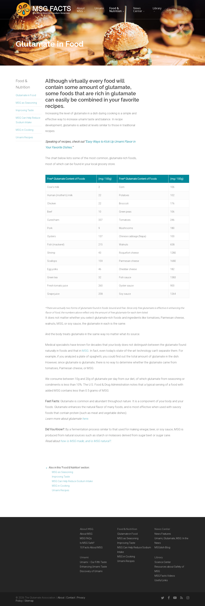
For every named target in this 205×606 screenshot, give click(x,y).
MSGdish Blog (162, 547)
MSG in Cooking (24, 129)
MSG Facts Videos (164, 575)
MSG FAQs (86, 538)
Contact (70, 597)
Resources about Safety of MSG (169, 569)
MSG (85, 350)
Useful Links (161, 580)
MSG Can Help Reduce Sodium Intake (72, 481)
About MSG (86, 533)
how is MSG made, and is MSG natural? (85, 441)
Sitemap (29, 600)
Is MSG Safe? (87, 543)
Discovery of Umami (91, 571)
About (61, 597)
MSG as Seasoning (26, 102)
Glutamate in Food (26, 95)
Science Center (162, 562)
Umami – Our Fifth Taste (93, 562)
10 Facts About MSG (91, 547)
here (85, 418)
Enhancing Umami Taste (93, 566)
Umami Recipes (24, 137)
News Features (162, 533)
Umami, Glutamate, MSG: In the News (171, 540)
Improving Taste (25, 110)
